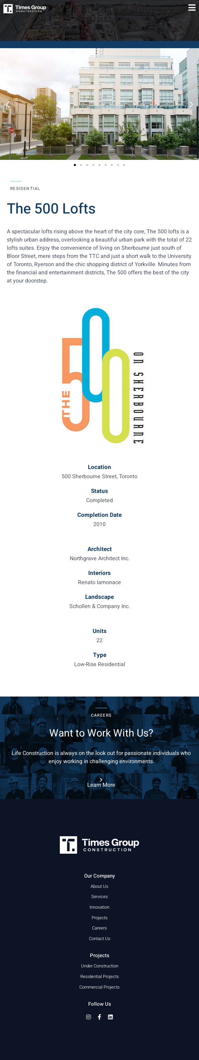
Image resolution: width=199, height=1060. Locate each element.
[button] (7, 104)
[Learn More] (101, 780)
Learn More (101, 785)
